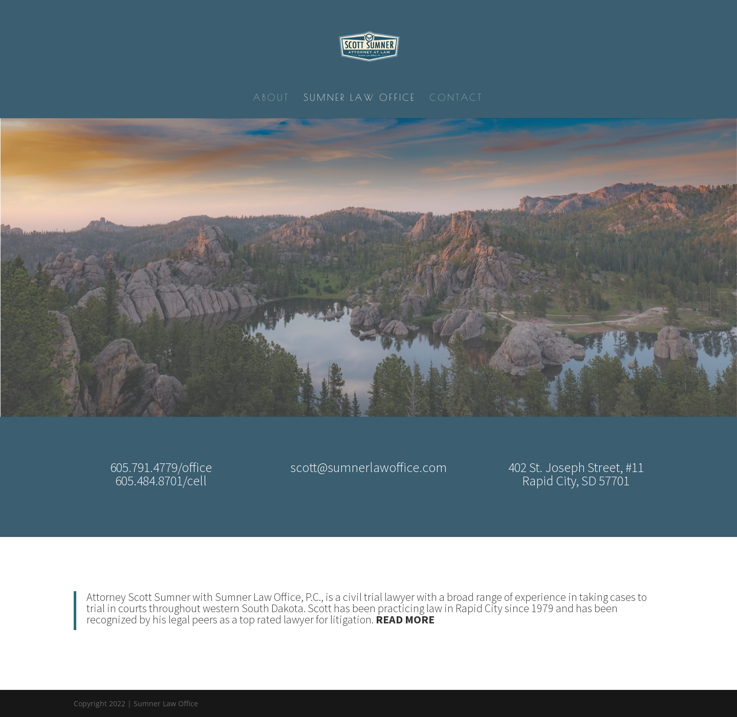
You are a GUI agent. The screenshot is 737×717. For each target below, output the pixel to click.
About (271, 98)
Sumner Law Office (360, 98)
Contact (456, 98)
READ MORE (405, 619)
